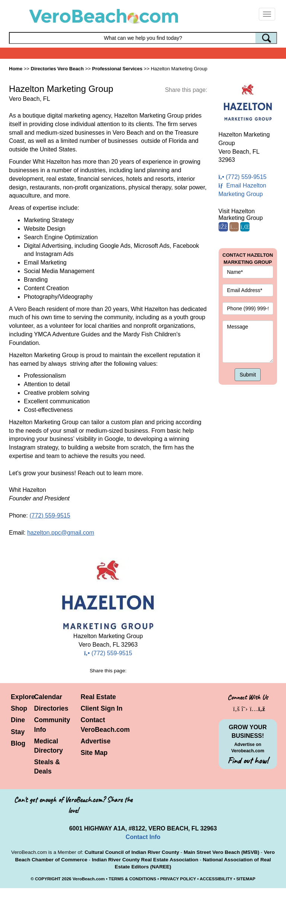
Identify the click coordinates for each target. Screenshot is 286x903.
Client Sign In (102, 708)
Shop (19, 708)
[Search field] (143, 38)
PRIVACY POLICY (178, 879)
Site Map (94, 752)
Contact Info (142, 837)
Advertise (96, 741)
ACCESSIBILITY (216, 879)
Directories (51, 708)
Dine (18, 720)
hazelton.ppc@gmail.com (60, 532)
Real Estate (98, 697)
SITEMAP (245, 879)
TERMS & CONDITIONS (132, 879)
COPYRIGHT (48, 879)
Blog (18, 743)
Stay (18, 732)
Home (15, 68)
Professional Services (117, 68)
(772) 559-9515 (49, 515)
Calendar (48, 697)
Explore (23, 697)
